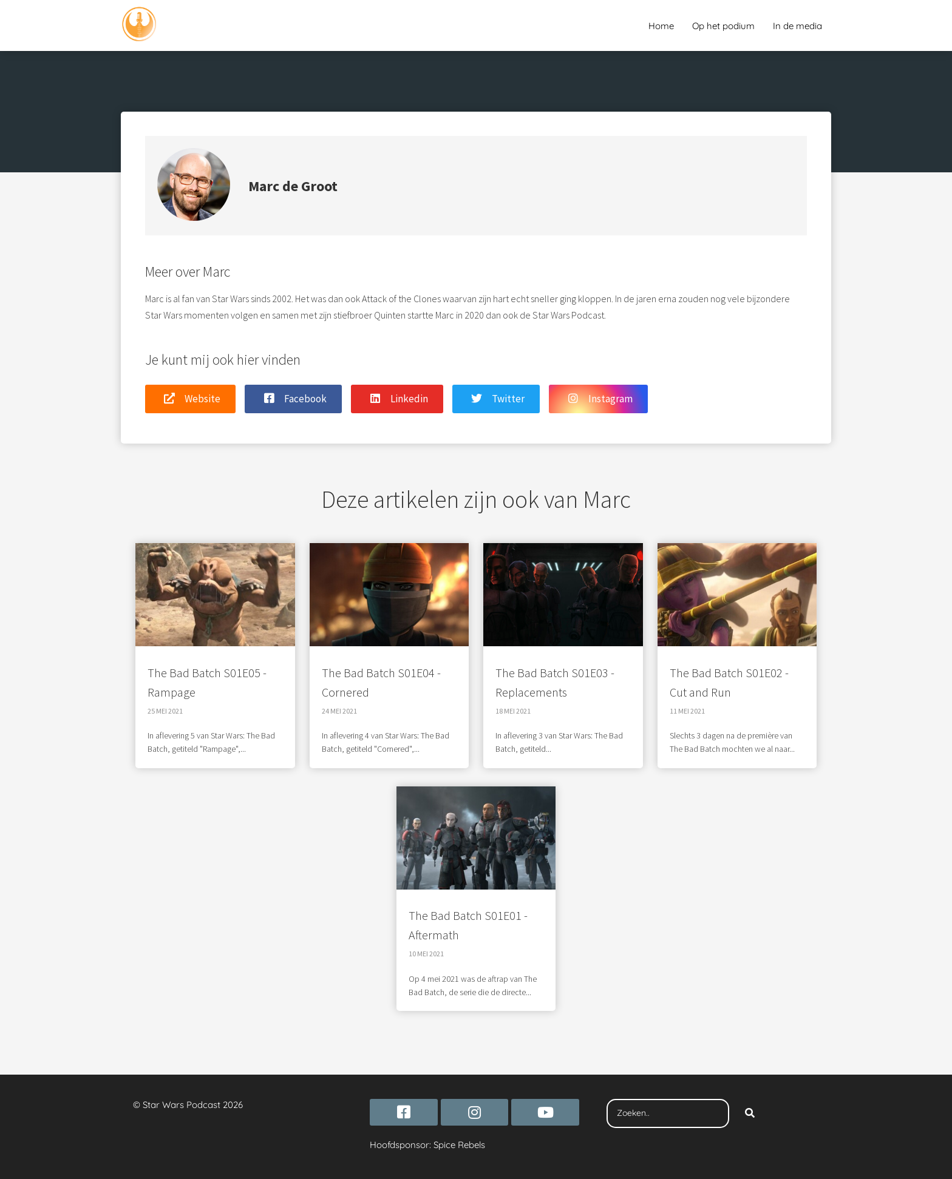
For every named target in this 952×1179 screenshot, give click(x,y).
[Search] (749, 1113)
